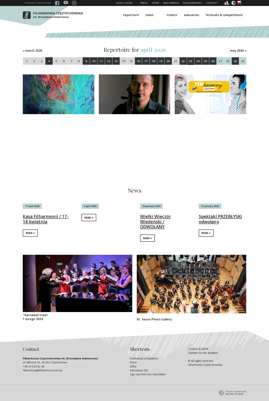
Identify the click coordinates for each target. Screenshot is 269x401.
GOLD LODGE (124, 2)
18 (153, 61)
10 (93, 61)
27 (220, 61)
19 (160, 61)
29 (235, 61)
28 (227, 61)
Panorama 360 (139, 370)
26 (212, 61)
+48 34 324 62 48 (33, 366)
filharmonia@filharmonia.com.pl (42, 370)
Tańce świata (189, 132)
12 (108, 61)
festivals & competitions (224, 15)
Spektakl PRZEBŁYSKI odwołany (220, 219)
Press (144, 2)
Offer (155, 2)
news (150, 15)
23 (190, 61)
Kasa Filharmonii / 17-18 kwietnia (45, 219)
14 (123, 61)
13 (116, 61)
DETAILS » (50, 155)
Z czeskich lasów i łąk (123, 132)
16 (138, 61)
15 (130, 61)
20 (168, 61)
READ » (30, 233)
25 (205, 61)
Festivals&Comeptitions (144, 358)
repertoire (131, 15)
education (191, 15)
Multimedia (171, 2)
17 (145, 61)
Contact (212, 2)
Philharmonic (192, 2)
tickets (172, 15)
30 (242, 61)
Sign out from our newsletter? (148, 374)
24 (198, 61)
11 (101, 61)
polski (38, 2)
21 (175, 61)
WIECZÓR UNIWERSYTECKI (55, 132)
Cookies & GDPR (198, 349)
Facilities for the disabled (203, 353)
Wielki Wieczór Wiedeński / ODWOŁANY (155, 222)
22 (183, 61)
